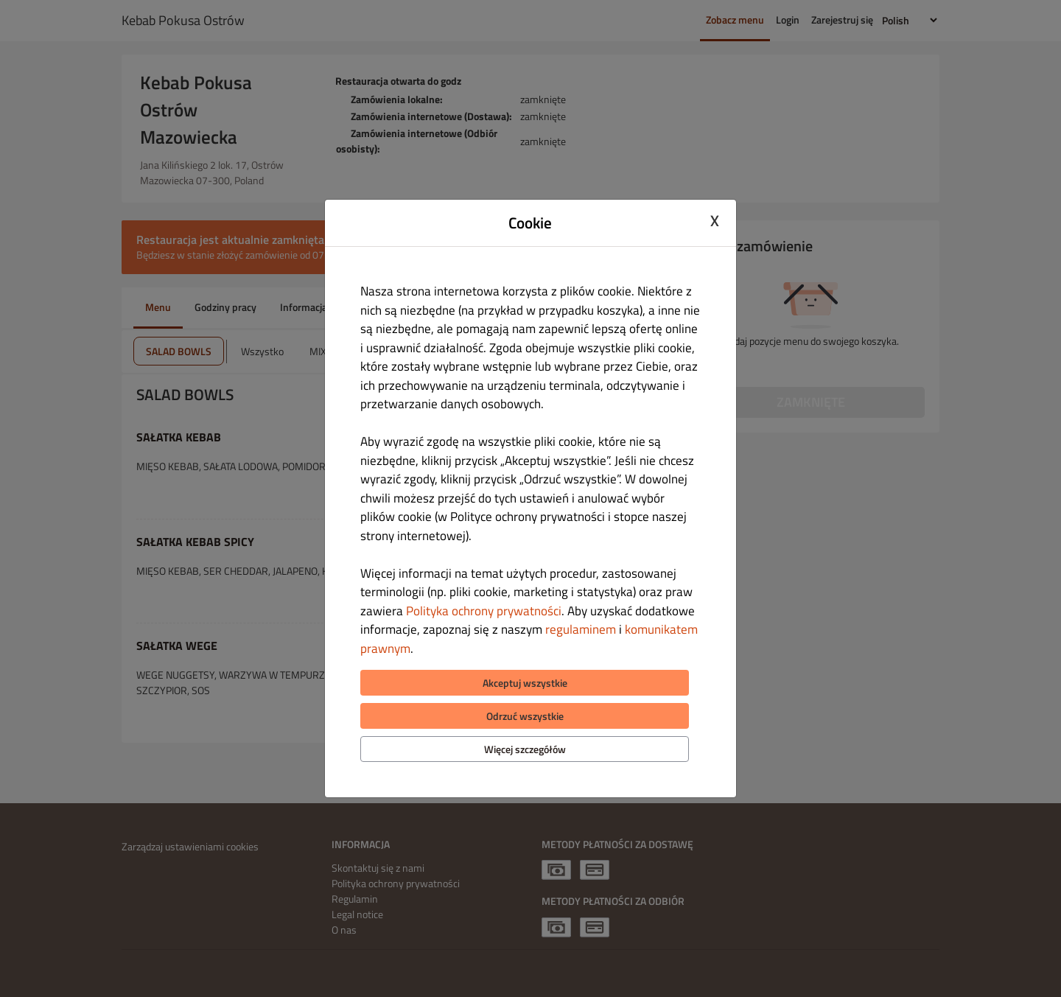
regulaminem (580, 629)
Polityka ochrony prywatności (483, 610)
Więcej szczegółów (525, 749)
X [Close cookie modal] (714, 221)
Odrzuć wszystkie (525, 716)
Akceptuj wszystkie (525, 682)
